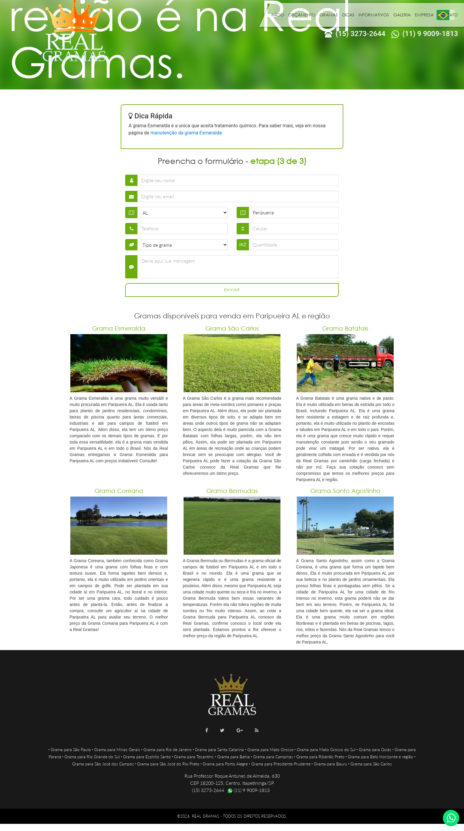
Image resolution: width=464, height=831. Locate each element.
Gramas (328, 15)
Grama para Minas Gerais (117, 749)
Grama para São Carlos (371, 763)
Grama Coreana (118, 490)
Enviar (232, 289)
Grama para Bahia (233, 756)
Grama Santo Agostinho (345, 490)
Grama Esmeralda (118, 328)
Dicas (348, 15)
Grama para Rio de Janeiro (167, 749)
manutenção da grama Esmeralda (186, 133)
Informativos (374, 15)
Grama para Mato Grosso (270, 749)
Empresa (424, 15)
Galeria (402, 15)
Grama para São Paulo (71, 749)
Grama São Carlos (232, 328)
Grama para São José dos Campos (103, 763)
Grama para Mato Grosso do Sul (326, 749)
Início (277, 15)
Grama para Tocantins (194, 756)
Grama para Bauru (330, 763)
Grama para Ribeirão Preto (320, 756)
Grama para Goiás (375, 749)
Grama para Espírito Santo (147, 756)
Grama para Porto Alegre (225, 763)
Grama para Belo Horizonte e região (380, 756)
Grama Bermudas (232, 490)
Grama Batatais (345, 328)
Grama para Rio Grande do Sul (92, 756)
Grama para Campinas (273, 756)
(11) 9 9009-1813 (424, 34)
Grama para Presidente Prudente (281, 763)
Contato (448, 15)
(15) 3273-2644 (355, 34)
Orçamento (301, 15)
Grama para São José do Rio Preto (168, 763)
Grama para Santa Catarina (219, 749)
